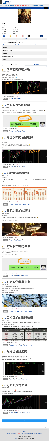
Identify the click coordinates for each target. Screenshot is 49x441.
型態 (16, 98)
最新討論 (2, 5)
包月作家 (27, 5)
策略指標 (41, 8)
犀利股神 (31, 5)
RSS (22, 433)
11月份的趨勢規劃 (16, 282)
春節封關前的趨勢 (16, 210)
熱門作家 (22, 5)
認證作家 (12, 433)
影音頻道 (31, 8)
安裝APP (24, 431)
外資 (15, 379)
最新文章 (7, 5)
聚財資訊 (16, 438)
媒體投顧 (41, 5)
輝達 (29, 204)
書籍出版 (16, 433)
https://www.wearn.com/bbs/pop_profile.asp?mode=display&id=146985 (19, 44)
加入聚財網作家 (39, 433)
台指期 (11, 98)
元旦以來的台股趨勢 (17, 137)
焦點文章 (12, 5)
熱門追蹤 (36, 5)
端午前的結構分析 (16, 69)
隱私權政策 (26, 433)
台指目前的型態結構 (17, 317)
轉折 (24, 131)
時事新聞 (36, 8)
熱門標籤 (17, 5)
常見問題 (29, 433)
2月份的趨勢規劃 (15, 173)
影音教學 (27, 8)
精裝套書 (22, 8)
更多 (24, 421)
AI (15, 275)
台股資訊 (2, 8)
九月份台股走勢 (14, 351)
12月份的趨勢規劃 (16, 246)
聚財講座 (12, 8)
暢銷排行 (17, 8)
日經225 (30, 345)
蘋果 (11, 379)
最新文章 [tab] (14, 64)
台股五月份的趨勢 (16, 105)
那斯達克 (17, 311)
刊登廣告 (19, 433)
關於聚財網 (34, 433)
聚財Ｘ (45, 8)
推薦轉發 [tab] (36, 64)
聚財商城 (7, 8)
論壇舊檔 (8, 433)
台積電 (11, 204)
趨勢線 (19, 98)
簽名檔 (25, 38)
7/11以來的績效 (14, 385)
